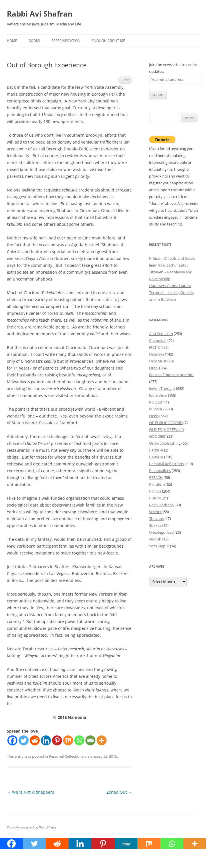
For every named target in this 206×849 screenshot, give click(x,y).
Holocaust (158, 361)
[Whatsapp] (79, 740)
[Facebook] (12, 740)
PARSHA (156, 450)
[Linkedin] (46, 740)
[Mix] (68, 740)
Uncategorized (161, 532)
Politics (155, 491)
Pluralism (157, 484)
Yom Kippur (159, 545)
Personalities (160, 470)
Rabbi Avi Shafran (40, 14)
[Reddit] (35, 740)
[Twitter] (24, 740)
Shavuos (156, 518)
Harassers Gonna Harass (170, 285)
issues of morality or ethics (171, 374)
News (154, 415)
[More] (102, 740)
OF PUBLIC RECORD (166, 422)
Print (125, 80)
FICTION (156, 347)
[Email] (90, 740)
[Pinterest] (57, 740)
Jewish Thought (162, 388)
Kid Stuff (156, 402)
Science (155, 511)
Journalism (158, 395)
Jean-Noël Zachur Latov (169, 265)
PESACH (156, 477)
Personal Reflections (66, 756)
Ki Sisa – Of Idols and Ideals (172, 258)
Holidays (156, 354)
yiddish (155, 539)
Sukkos (155, 525)
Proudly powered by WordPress (32, 827)
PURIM (155, 498)
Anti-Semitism (161, 333)
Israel (153, 367)
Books (34, 40)
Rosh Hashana (161, 504)
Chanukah (158, 340)
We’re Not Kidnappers (30, 792)
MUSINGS (157, 409)
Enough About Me (108, 40)
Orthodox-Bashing (165, 443)
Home (12, 40)
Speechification (65, 40)
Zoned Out (119, 792)
